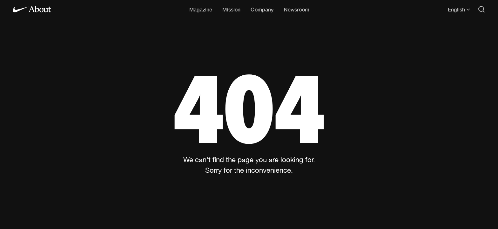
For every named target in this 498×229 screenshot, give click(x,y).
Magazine (200, 9)
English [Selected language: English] (459, 9)
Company (262, 9)
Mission (231, 9)
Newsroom (296, 9)
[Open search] (481, 9)
